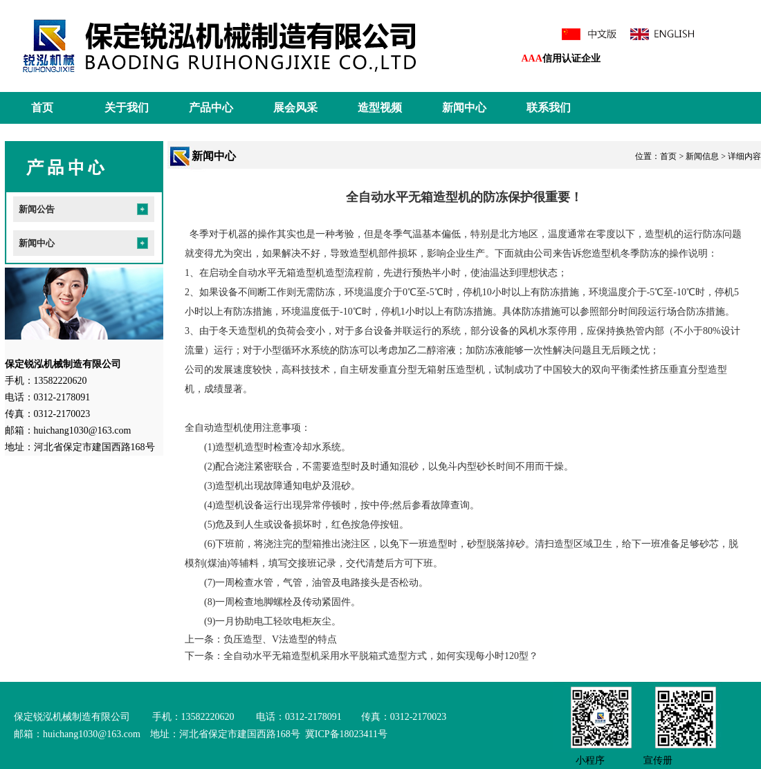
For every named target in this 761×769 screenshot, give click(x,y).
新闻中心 (464, 107)
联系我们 (548, 107)
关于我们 (126, 107)
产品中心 (211, 107)
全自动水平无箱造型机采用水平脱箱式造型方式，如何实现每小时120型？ (380, 656)
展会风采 (295, 107)
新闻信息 (702, 156)
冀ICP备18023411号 (344, 734)
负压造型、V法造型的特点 (280, 639)
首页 (42, 107)
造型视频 (380, 107)
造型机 (659, 234)
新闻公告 (37, 209)
